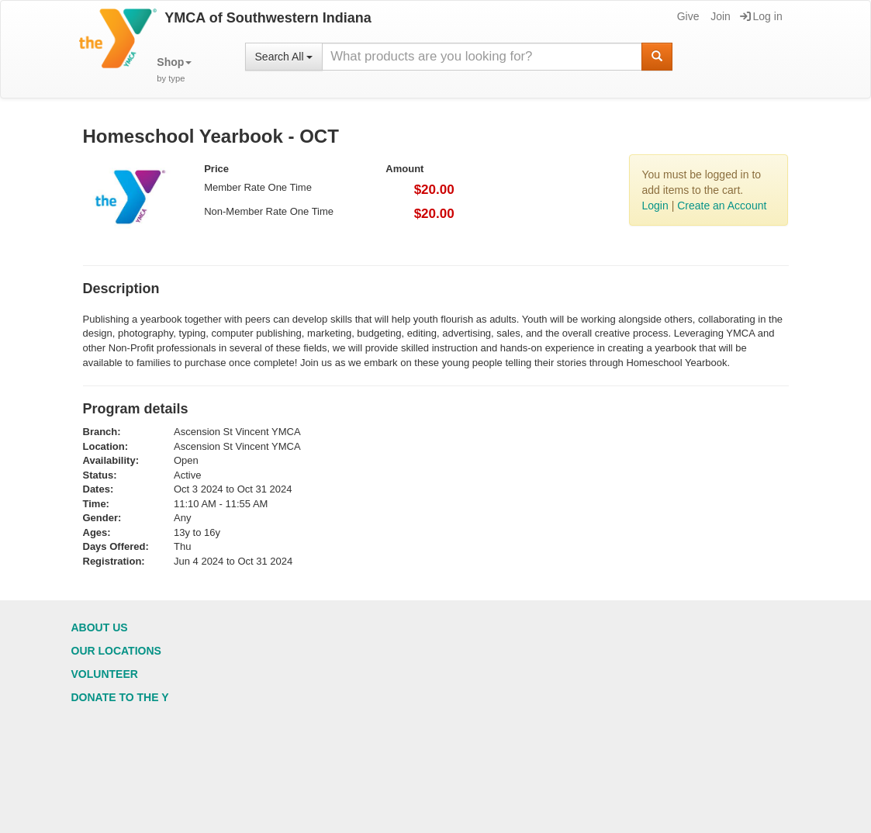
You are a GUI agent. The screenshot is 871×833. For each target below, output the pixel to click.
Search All (284, 56)
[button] (174, 70)
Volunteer (104, 674)
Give (687, 16)
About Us (99, 627)
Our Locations (116, 651)
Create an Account (721, 205)
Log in (761, 16)
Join (719, 16)
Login (654, 205)
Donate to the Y (120, 697)
